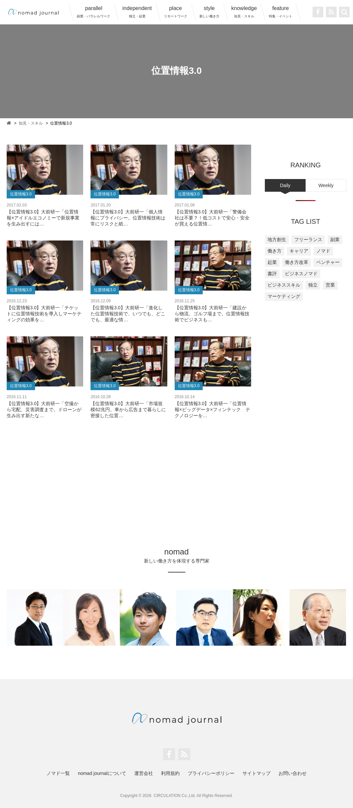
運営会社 (143, 773)
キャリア (299, 251)
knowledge (244, 11)
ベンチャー (328, 262)
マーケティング (284, 296)
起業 (272, 262)
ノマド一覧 (58, 773)
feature (280, 11)
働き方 (275, 251)
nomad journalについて (102, 773)
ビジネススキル (284, 285)
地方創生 (277, 239)
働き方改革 (296, 262)
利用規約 (170, 773)
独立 (313, 285)
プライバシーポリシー (211, 773)
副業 (335, 239)
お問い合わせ (293, 773)
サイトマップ (256, 773)
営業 (330, 285)
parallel (93, 11)
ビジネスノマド (301, 273)
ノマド (323, 251)
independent (137, 11)
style (209, 11)
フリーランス (308, 239)
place (175, 11)
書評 (272, 273)
